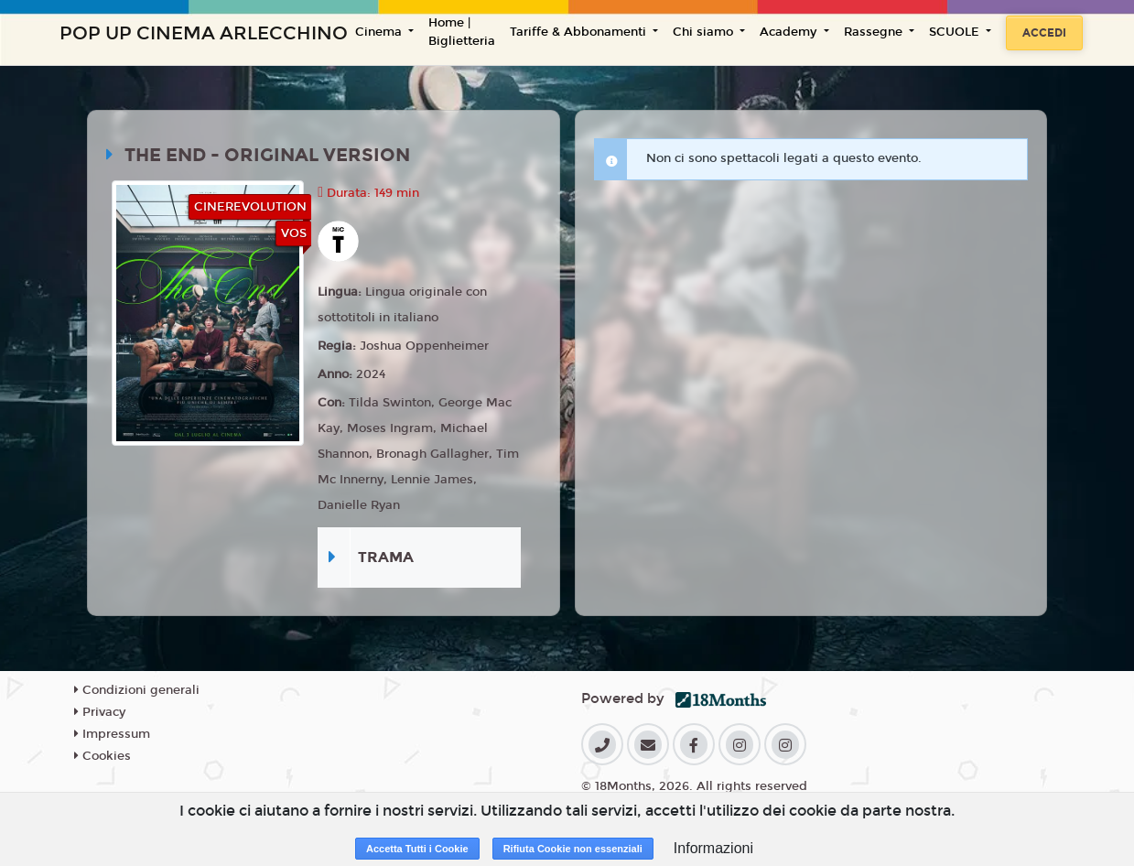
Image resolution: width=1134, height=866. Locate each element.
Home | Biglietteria (461, 32)
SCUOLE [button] (956, 32)
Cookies (102, 756)
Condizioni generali (137, 690)
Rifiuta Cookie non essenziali (573, 848)
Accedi (1044, 33)
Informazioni (713, 848)
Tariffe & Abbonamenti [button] (580, 32)
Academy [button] (790, 32)
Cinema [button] (380, 32)
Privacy (99, 712)
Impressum (112, 734)
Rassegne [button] (875, 32)
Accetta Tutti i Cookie (417, 848)
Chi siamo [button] (705, 32)
